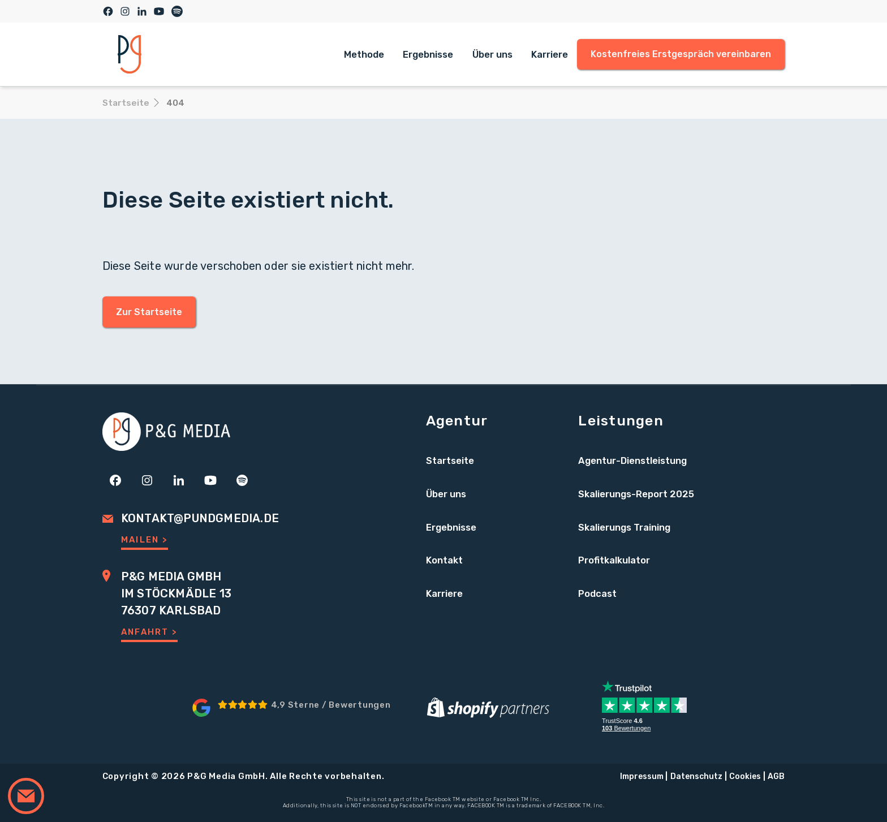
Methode (364, 54)
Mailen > (144, 540)
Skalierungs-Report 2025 (636, 494)
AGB (776, 776)
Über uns (492, 54)
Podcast (597, 593)
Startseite (450, 460)
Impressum (642, 776)
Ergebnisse (428, 54)
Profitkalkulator (614, 560)
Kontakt (444, 560)
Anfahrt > (149, 632)
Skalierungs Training (624, 527)
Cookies (745, 776)
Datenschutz (696, 776)
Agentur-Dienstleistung (632, 460)
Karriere (549, 54)
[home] (129, 54)
